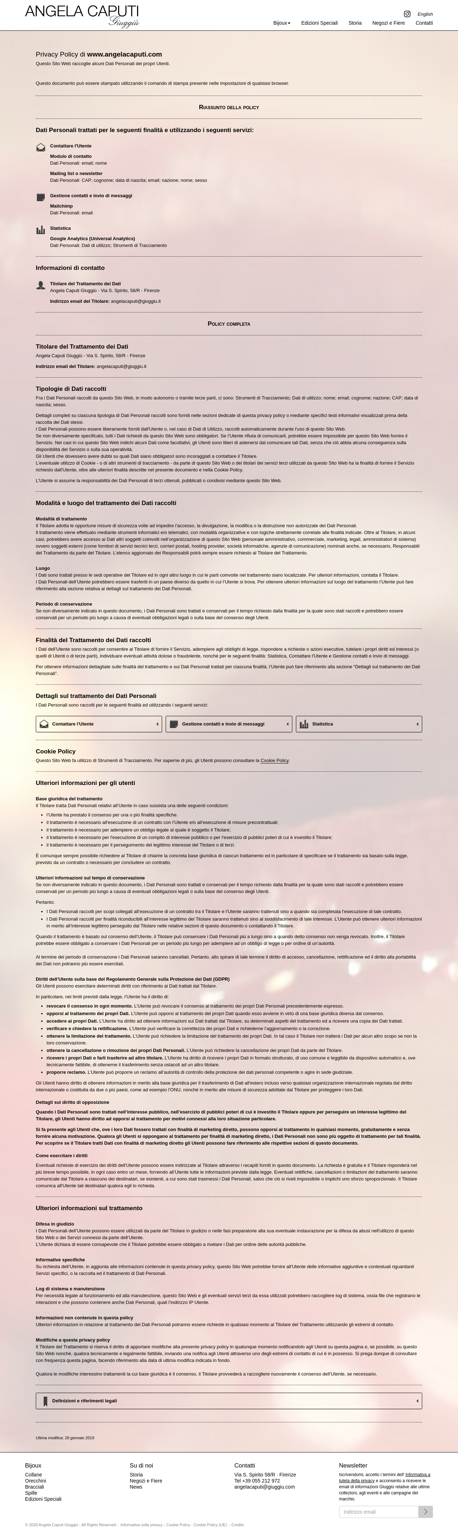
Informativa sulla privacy (142, 1525)
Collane (33, 1475)
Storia (355, 23)
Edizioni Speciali (319, 23)
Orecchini (35, 1481)
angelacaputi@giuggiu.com (264, 1487)
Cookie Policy (274, 760)
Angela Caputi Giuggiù (82, 15)
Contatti (424, 23)
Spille (31, 1493)
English (425, 14)
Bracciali (34, 1487)
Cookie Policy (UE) (210, 1525)
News (136, 1487)
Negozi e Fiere (388, 23)
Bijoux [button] (282, 23)
